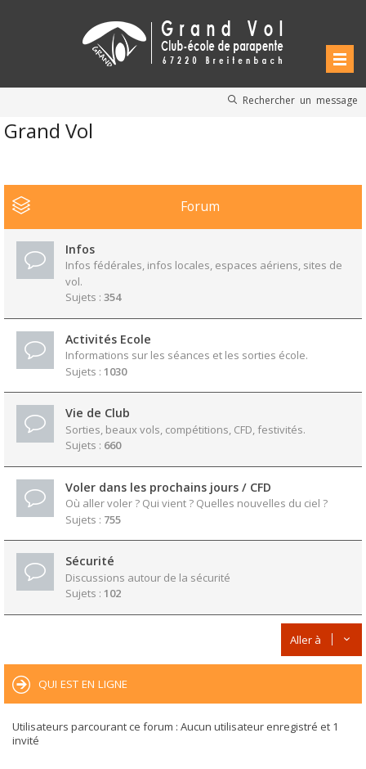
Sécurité (89, 561)
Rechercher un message (300, 100)
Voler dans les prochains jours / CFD (168, 487)
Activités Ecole (108, 339)
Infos (80, 249)
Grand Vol (48, 130)
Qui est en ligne (82, 684)
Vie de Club (97, 412)
